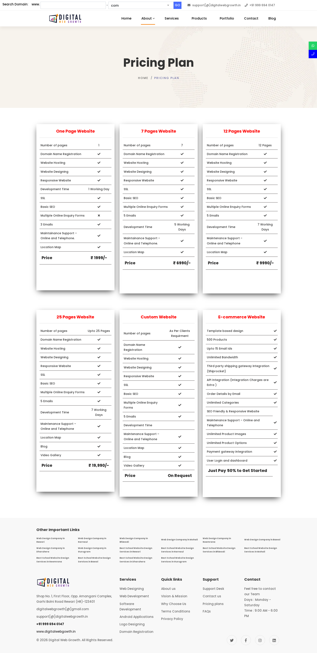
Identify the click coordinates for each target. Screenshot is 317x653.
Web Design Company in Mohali (179, 539)
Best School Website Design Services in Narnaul (177, 550)
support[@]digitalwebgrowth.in (62, 616)
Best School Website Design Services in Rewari (136, 550)
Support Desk (213, 588)
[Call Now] (313, 54)
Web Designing (132, 588)
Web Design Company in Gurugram (92, 550)
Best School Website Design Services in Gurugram (177, 559)
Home (143, 78)
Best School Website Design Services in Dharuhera (136, 559)
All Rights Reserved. (97, 640)
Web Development (134, 596)
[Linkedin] (274, 640)
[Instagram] (260, 640)
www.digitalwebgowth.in (56, 631)
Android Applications (137, 617)
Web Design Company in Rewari (50, 540)
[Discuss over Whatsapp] (313, 46)
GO (177, 5)
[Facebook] (246, 640)
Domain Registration (136, 632)
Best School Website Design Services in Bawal (94, 559)
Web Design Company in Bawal (262, 539)
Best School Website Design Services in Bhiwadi (219, 550)
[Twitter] (232, 640)
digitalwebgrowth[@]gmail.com (62, 609)
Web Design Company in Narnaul (92, 540)
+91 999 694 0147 (50, 624)
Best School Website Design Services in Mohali (260, 550)
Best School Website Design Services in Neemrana (52, 559)
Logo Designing (132, 624)
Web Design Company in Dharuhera (50, 550)
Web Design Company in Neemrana (217, 540)
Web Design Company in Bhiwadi (134, 540)
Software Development (130, 606)
